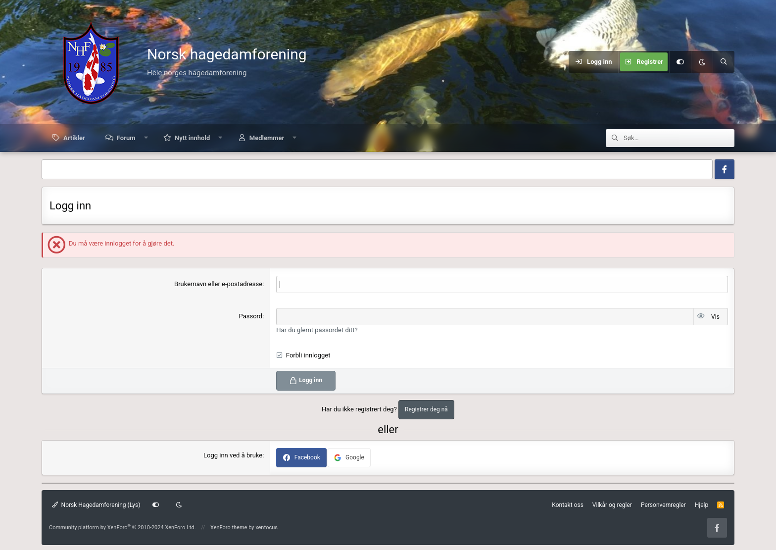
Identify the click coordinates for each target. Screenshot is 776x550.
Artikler (74, 138)
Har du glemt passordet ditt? (316, 330)
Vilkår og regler (612, 504)
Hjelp (701, 504)
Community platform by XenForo (122, 527)
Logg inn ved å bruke (232, 455)
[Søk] (723, 62)
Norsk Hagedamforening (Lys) (96, 504)
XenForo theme (228, 527)
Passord (251, 316)
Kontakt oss (567, 504)
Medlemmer (266, 138)
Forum (126, 138)
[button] (146, 138)
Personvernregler (663, 504)
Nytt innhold (192, 138)
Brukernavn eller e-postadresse (218, 284)
